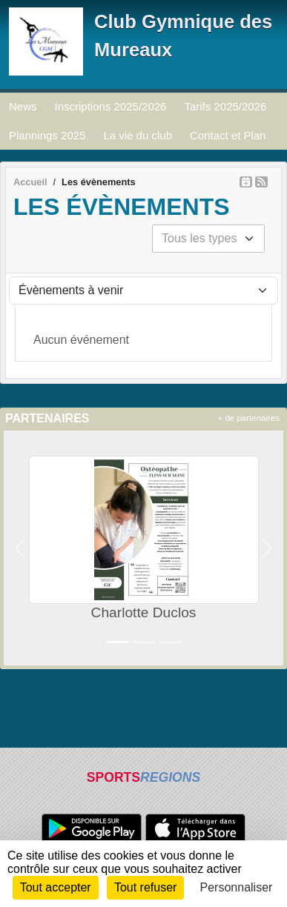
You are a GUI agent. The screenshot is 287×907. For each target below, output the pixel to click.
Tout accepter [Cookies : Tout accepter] (55, 887)
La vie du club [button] (137, 135)
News (23, 106)
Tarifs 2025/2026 (225, 106)
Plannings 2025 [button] (47, 135)
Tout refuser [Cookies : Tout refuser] (145, 887)
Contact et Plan (228, 135)
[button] (20, 547)
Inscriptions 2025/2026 (111, 106)
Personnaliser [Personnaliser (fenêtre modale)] (236, 887)
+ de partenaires (249, 417)
